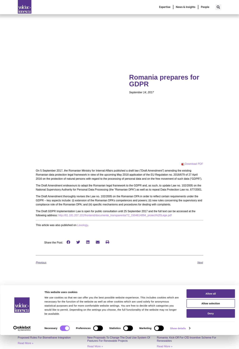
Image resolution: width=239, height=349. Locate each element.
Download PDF (194, 163)
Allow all (211, 307)
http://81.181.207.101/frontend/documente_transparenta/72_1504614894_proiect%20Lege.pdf (115, 215)
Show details (178, 342)
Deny (211, 327)
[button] (218, 7)
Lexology (82, 225)
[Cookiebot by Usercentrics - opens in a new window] (22, 342)
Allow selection (210, 317)
